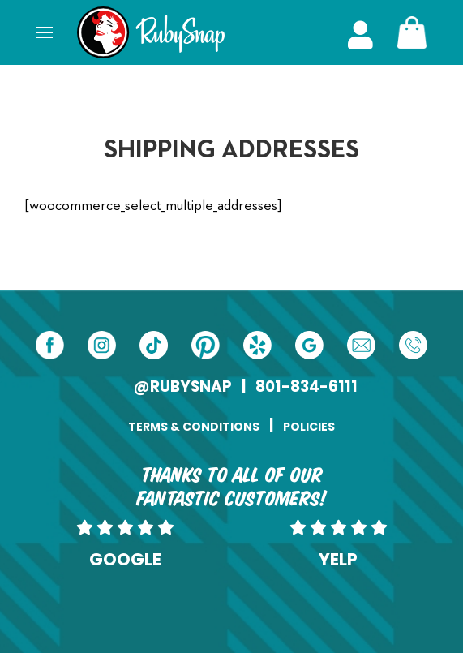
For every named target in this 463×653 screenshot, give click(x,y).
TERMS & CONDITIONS (193, 427)
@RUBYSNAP (183, 386)
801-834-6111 (306, 386)
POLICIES (309, 427)
